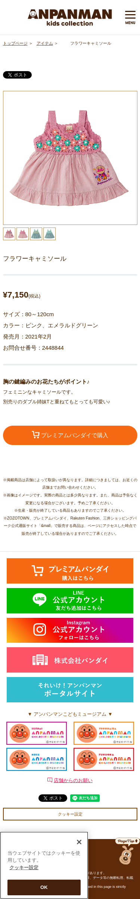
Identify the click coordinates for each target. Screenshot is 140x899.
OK (44, 887)
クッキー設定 (70, 814)
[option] (70, 158)
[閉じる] (79, 842)
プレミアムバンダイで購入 (70, 434)
